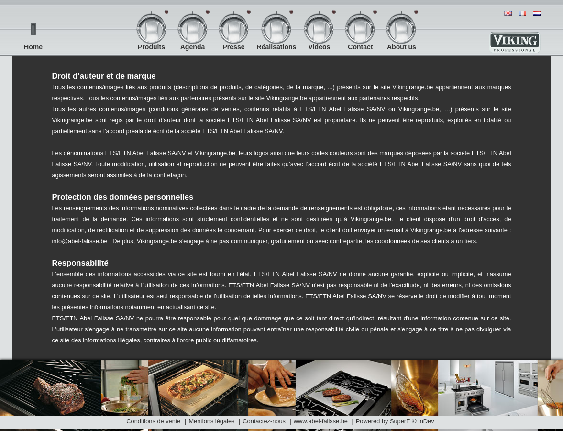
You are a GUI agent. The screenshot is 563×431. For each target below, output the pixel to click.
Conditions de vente (153, 421)
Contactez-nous (264, 421)
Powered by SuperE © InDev (395, 421)
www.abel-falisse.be (322, 421)
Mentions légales (211, 421)
